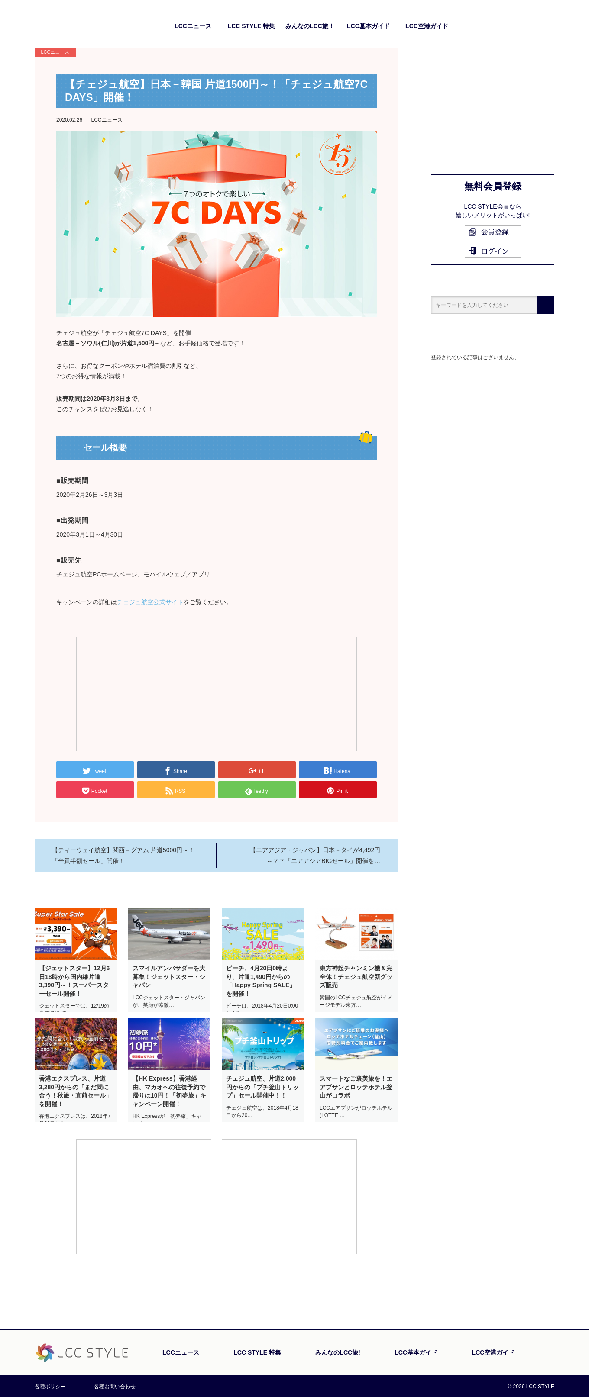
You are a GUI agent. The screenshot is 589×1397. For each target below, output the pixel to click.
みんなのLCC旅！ (309, 26)
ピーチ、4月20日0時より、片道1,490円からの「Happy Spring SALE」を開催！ (260, 981)
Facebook (530, 17)
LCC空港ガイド (426, 26)
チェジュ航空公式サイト (150, 602)
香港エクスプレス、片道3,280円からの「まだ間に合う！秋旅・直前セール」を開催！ (75, 1091)
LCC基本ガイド (368, 26)
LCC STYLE (85, 17)
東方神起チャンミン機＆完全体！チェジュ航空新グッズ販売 (356, 976)
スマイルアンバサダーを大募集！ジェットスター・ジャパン (169, 976)
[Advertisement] (144, 693)
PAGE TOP (530, 1312)
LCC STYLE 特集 (251, 26)
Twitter (547, 17)
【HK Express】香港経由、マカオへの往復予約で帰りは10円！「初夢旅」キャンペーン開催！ (169, 1091)
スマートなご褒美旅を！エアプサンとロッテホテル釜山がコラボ (356, 1087)
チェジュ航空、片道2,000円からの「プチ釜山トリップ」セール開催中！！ (262, 1087)
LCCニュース (193, 26)
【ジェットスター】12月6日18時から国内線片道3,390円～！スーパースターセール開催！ (74, 981)
